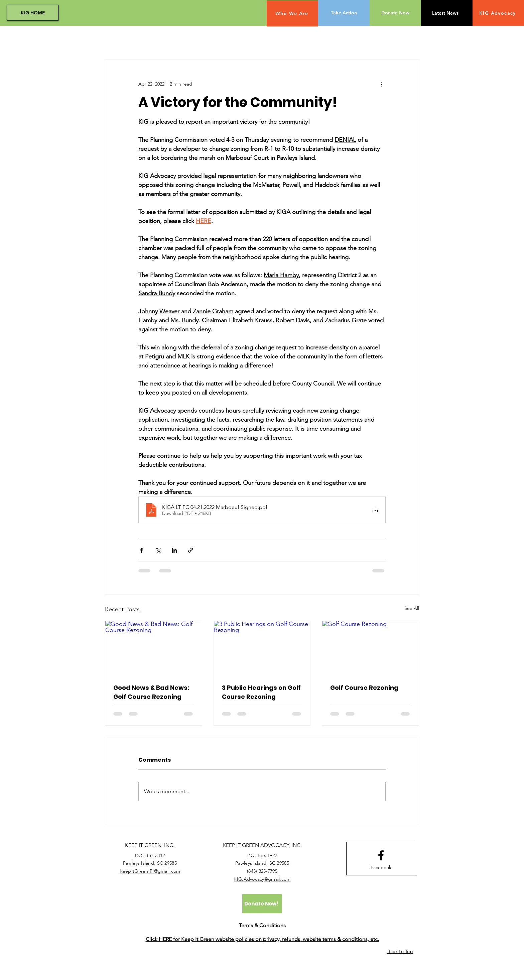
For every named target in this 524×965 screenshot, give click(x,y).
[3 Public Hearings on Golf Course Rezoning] (262, 648)
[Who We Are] (292, 13)
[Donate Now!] (262, 903)
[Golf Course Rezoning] (370, 648)
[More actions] (382, 84)
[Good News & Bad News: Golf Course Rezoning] (153, 648)
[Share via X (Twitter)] (158, 550)
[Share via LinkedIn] (174, 550)
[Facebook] (381, 867)
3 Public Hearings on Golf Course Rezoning (261, 692)
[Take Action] (344, 13)
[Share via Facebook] (141, 550)
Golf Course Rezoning (364, 687)
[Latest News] (445, 13)
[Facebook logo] (381, 855)
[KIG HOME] (32, 13)
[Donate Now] (395, 13)
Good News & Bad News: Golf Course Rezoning (151, 692)
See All (411, 608)
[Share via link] (190, 550)
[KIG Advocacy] (498, 13)
